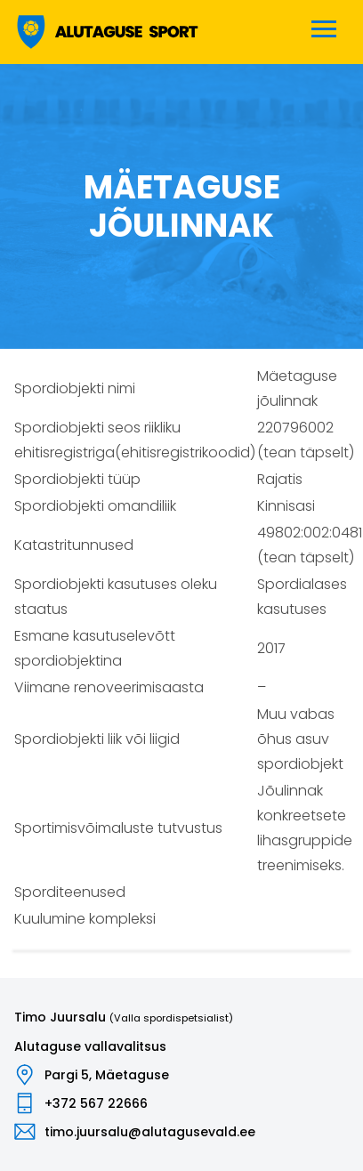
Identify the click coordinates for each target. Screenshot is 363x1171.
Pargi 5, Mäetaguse (106, 1075)
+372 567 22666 (96, 1103)
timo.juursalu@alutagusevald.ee (149, 1132)
